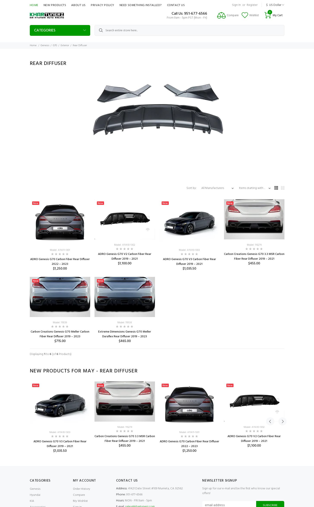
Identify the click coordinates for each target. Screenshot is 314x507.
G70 (55, 45)
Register (252, 5)
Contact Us (176, 5)
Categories (44, 30)
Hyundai (35, 495)
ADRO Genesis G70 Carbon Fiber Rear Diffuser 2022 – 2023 (60, 262)
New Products (55, 5)
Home (34, 5)
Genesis (45, 45)
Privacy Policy (102, 5)
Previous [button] (270, 371)
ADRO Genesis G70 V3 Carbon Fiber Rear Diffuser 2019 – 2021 (189, 262)
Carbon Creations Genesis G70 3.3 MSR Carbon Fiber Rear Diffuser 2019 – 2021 (254, 256)
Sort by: (191, 188)
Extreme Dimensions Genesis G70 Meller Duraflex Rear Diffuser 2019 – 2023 (124, 334)
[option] (60, 417)
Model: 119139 (60, 322)
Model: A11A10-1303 (189, 250)
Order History (81, 489)
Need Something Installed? (141, 5)
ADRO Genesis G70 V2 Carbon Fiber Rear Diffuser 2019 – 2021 (124, 256)
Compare (79, 495)
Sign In (236, 5)
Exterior (65, 45)
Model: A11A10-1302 (124, 245)
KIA (32, 501)
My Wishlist (80, 501)
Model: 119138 (124, 322)
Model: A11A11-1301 (60, 250)
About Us (78, 5)
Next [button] (280, 371)
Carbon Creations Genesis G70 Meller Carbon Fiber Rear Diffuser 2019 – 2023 (60, 334)
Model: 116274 (254, 245)
